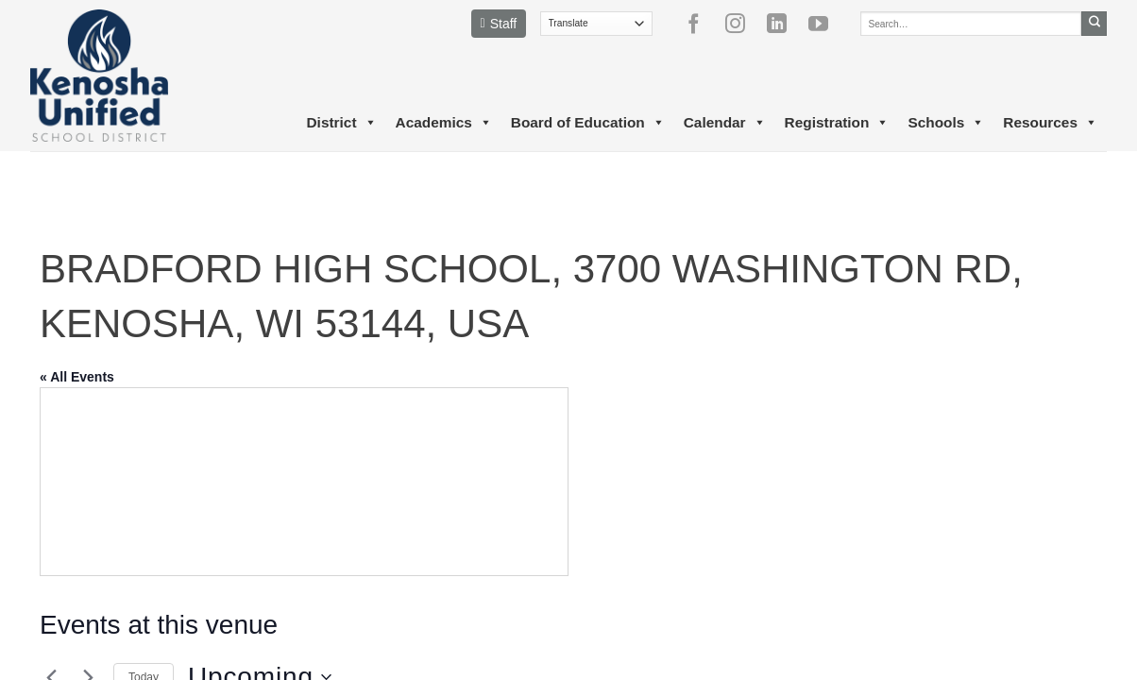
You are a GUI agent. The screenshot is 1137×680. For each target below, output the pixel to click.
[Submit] (1094, 23)
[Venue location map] (304, 481)
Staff (499, 23)
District (341, 123)
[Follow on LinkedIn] (784, 24)
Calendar (725, 123)
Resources (1050, 123)
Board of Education (588, 123)
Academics (444, 123)
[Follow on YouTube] (825, 24)
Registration (837, 123)
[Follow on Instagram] (742, 24)
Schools (946, 123)
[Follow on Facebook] (701, 24)
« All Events (77, 376)
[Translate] (596, 23)
